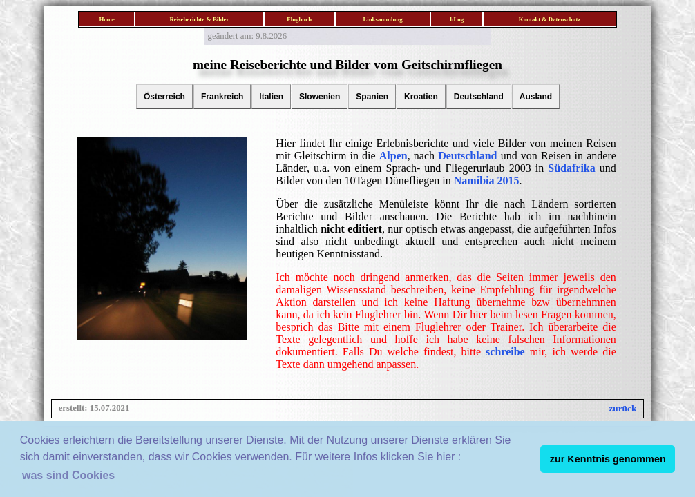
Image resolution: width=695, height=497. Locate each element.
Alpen (393, 156)
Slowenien (319, 96)
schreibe (505, 352)
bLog (457, 19)
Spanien (372, 96)
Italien (271, 96)
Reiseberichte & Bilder (199, 19)
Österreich (164, 96)
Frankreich (222, 96)
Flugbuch (299, 19)
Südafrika (571, 168)
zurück (622, 408)
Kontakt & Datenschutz (549, 19)
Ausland (536, 96)
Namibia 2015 (487, 180)
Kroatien (421, 96)
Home (106, 19)
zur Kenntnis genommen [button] (608, 459)
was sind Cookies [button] (68, 475)
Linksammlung (382, 19)
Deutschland (479, 96)
